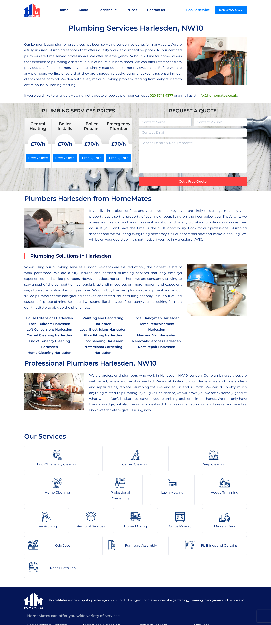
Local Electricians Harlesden (103, 329)
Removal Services (153, 577)
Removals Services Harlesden (156, 341)
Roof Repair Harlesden (156, 347)
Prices (132, 10)
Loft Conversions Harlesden (49, 329)
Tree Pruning (93, 600)
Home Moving (150, 585)
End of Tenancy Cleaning (47, 577)
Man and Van (149, 600)
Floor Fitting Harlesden (103, 335)
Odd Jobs (201, 577)
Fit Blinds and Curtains (212, 592)
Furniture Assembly (210, 585)
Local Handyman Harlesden (157, 318)
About (84, 10)
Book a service (198, 10)
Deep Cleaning (39, 592)
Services (106, 10)
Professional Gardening (101, 577)
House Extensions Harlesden (49, 318)
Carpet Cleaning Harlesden (49, 335)
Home (64, 10)
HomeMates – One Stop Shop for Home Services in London (164, 619)
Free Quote (38, 158)
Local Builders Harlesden (49, 324)
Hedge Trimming (97, 592)
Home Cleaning (40, 600)
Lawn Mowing (94, 585)
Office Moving (150, 592)
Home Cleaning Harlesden (49, 353)
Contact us (156, 10)
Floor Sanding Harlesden (103, 341)
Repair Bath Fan (207, 600)
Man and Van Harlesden (156, 335)
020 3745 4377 (231, 10)
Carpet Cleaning (40, 585)
